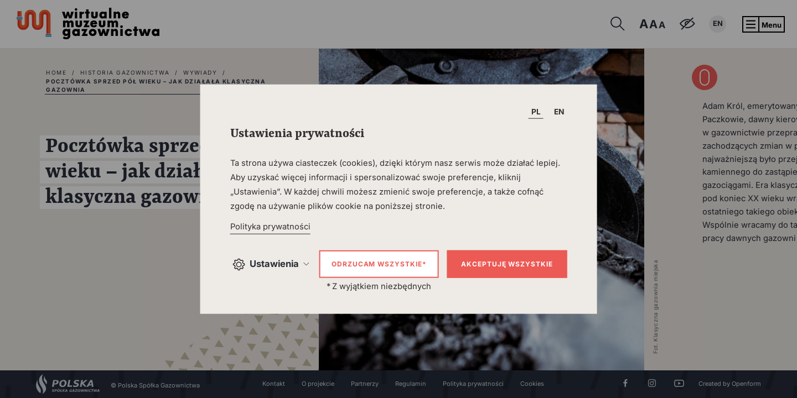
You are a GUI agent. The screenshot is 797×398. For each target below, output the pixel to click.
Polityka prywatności (473, 383)
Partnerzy (365, 383)
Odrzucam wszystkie (379, 264)
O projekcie (318, 383)
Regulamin (410, 383)
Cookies (532, 383)
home (56, 72)
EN (718, 23)
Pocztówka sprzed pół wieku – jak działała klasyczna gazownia (156, 85)
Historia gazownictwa (124, 72)
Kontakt (273, 383)
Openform (746, 383)
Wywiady (200, 72)
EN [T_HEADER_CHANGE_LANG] (559, 111)
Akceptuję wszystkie (506, 264)
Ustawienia (270, 264)
